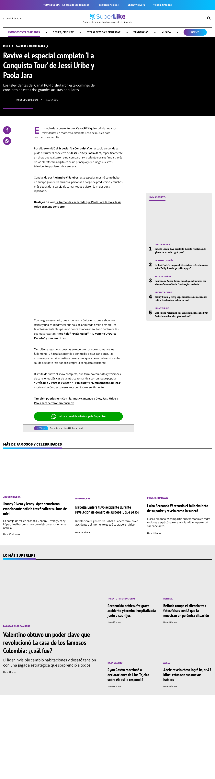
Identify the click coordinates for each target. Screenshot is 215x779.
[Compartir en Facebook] (7, 130)
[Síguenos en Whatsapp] (67, 750)
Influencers (162, 244)
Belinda (168, 598)
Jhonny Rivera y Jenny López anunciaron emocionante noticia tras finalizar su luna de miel (181, 298)
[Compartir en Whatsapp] (7, 141)
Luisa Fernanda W (157, 497)
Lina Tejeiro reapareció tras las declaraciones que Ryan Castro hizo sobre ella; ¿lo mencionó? (181, 314)
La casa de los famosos (75, 4)
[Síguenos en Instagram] (55, 750)
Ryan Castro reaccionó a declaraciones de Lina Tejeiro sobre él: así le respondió (128, 674)
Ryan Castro (115, 662)
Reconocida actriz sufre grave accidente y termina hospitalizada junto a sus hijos (132, 610)
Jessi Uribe (69, 428)
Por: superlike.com (27, 99)
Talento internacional (121, 598)
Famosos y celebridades (24, 32)
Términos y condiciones (118, 774)
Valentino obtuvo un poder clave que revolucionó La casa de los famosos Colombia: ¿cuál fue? (46, 642)
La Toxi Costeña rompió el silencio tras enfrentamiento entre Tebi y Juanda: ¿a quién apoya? (181, 266)
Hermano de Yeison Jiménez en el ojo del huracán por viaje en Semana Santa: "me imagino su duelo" (180, 282)
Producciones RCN (108, 4)
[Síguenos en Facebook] (44, 750)
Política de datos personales (148, 774)
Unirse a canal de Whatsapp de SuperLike (78, 416)
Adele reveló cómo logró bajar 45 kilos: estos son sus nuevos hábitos (187, 674)
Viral (81, 428)
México (195, 32)
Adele (166, 662)
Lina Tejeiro (162, 308)
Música (166, 32)
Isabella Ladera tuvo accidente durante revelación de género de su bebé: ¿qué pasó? (180, 250)
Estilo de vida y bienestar (103, 32)
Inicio (6, 46)
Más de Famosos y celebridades (32, 444)
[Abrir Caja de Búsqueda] (209, 18)
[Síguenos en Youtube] (81, 750)
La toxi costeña (164, 260)
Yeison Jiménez (162, 4)
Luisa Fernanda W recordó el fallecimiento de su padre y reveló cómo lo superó (177, 508)
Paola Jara (55, 428)
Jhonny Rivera (136, 4)
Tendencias (141, 32)
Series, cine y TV (63, 32)
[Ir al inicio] (107, 18)
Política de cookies (174, 774)
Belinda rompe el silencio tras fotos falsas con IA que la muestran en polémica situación (186, 610)
